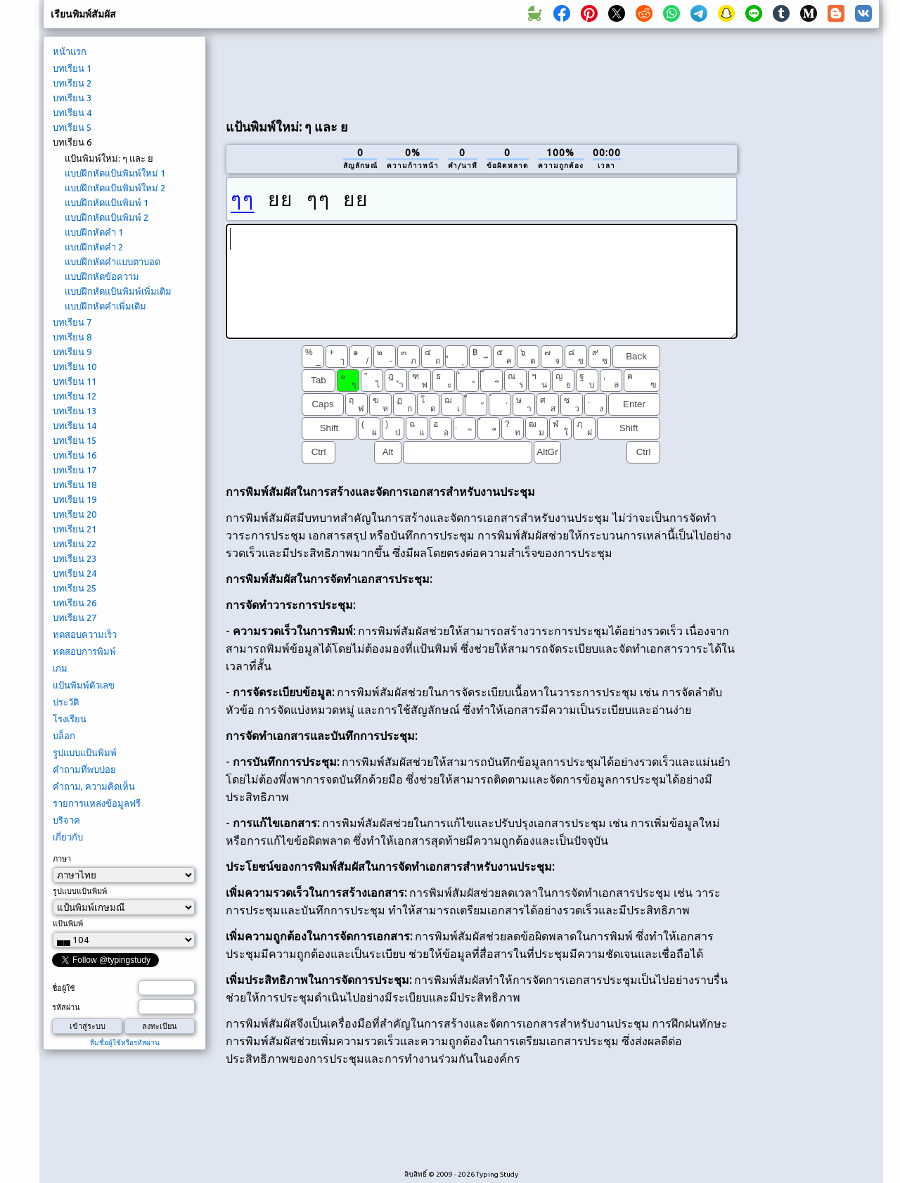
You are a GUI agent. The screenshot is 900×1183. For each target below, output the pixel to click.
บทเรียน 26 (74, 603)
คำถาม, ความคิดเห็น (94, 786)
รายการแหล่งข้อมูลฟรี (97, 803)
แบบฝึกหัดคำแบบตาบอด (112, 262)
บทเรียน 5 (72, 127)
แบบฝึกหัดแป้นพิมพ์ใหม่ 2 (115, 188)
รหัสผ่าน (66, 1007)
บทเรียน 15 (74, 440)
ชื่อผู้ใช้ (63, 988)
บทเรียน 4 (72, 112)
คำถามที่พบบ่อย (84, 769)
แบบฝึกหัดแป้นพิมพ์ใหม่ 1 (115, 173)
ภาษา (62, 859)
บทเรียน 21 (74, 529)
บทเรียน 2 (72, 83)
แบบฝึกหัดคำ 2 (94, 247)
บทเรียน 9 (72, 352)
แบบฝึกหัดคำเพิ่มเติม (105, 306)
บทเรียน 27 (74, 617)
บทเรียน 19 (74, 499)
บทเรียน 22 (74, 544)
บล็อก (64, 736)
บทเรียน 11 (74, 381)
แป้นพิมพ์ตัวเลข (84, 685)
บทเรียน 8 (72, 337)
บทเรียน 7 (72, 322)
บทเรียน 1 (72, 68)
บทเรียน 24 (74, 573)
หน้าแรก (69, 51)
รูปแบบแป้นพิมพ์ (85, 752)
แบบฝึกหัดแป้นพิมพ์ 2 (106, 217)
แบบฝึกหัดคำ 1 (94, 232)
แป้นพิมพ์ (68, 923)
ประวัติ (66, 702)
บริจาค (66, 820)
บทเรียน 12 (74, 396)
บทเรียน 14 (74, 425)
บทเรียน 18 (74, 485)
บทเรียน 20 (74, 514)
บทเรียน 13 (74, 411)
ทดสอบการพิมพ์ (84, 651)
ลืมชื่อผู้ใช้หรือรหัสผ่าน (125, 1043)
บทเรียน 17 (74, 470)
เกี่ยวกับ (68, 837)
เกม (60, 668)
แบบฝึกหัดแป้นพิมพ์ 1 (106, 202)
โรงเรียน (69, 719)
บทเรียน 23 (74, 558)
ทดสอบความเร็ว (85, 634)
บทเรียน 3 (72, 98)
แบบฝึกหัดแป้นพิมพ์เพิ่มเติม (118, 291)
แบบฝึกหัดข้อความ (102, 276)
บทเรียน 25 (74, 588)
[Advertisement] (482, 71)
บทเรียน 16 (74, 455)
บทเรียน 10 (74, 366)
